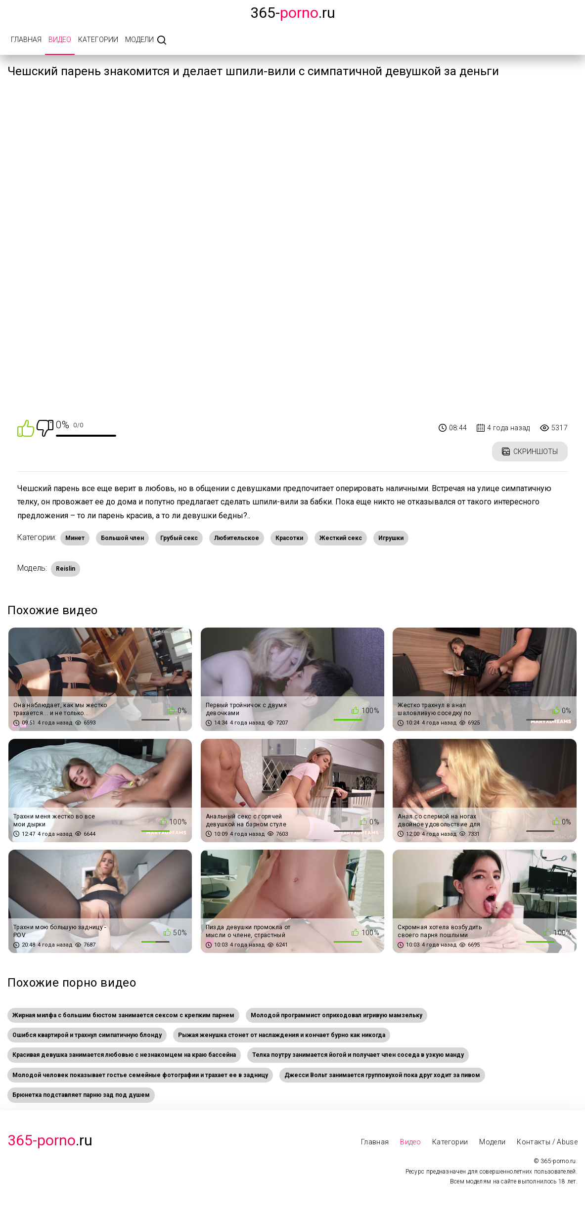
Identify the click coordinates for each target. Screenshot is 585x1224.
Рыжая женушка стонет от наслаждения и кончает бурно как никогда (281, 1035)
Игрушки (391, 538)
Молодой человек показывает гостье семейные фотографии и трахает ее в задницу (140, 1075)
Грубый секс (179, 538)
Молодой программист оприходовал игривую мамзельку (336, 1015)
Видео (59, 40)
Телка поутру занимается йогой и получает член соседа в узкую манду (358, 1054)
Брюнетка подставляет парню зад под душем (81, 1094)
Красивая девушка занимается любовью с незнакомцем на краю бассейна (124, 1054)
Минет (75, 538)
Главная (26, 40)
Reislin (65, 568)
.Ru (49, 1140)
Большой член (122, 538)
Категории (98, 40)
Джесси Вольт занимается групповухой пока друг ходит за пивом (382, 1075)
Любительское (236, 538)
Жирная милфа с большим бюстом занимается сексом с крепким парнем (123, 1015)
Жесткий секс (340, 538)
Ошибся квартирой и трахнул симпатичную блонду (87, 1035)
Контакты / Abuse (547, 1142)
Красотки (289, 538)
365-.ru (292, 12)
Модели (139, 40)
